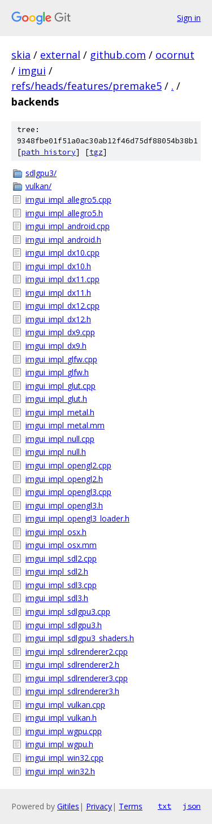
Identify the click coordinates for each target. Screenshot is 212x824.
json (192, 806)
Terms (130, 806)
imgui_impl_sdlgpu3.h (63, 625)
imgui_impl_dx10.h (58, 266)
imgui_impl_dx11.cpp (62, 279)
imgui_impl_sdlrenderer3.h (72, 691)
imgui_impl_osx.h (55, 532)
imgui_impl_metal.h (59, 412)
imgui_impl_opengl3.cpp (68, 491)
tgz (96, 152)
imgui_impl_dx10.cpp (62, 252)
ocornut (174, 55)
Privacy (99, 806)
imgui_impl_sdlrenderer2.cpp (76, 651)
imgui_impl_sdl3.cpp (61, 585)
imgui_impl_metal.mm (65, 425)
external (60, 55)
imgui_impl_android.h (63, 239)
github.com (118, 55)
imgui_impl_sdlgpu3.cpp (67, 611)
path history (48, 152)
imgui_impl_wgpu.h (59, 744)
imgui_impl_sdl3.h (56, 598)
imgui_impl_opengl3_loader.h (77, 518)
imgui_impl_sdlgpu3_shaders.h (79, 638)
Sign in (189, 17)
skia (21, 55)
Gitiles (68, 806)
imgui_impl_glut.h (56, 398)
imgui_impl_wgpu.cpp (63, 731)
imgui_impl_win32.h (60, 771)
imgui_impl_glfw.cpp (61, 359)
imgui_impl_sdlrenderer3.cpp (76, 678)
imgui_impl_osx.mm (61, 545)
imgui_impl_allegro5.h (64, 213)
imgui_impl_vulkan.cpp (65, 704)
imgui (32, 70)
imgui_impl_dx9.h (55, 345)
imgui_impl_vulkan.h (61, 717)
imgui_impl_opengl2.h (64, 479)
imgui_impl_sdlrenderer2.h (72, 664)
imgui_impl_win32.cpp (64, 757)
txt (164, 806)
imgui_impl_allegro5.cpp (68, 199)
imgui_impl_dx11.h (58, 292)
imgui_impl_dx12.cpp (62, 305)
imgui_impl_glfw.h (57, 372)
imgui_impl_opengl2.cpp (68, 465)
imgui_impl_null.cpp (59, 438)
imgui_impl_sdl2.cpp (61, 558)
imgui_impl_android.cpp (67, 226)
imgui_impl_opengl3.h (64, 505)
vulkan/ (38, 186)
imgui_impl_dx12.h (58, 319)
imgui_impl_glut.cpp (60, 385)
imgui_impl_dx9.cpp (60, 332)
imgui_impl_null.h (55, 451)
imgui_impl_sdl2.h (56, 571)
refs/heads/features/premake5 (86, 86)
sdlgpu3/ (41, 173)
